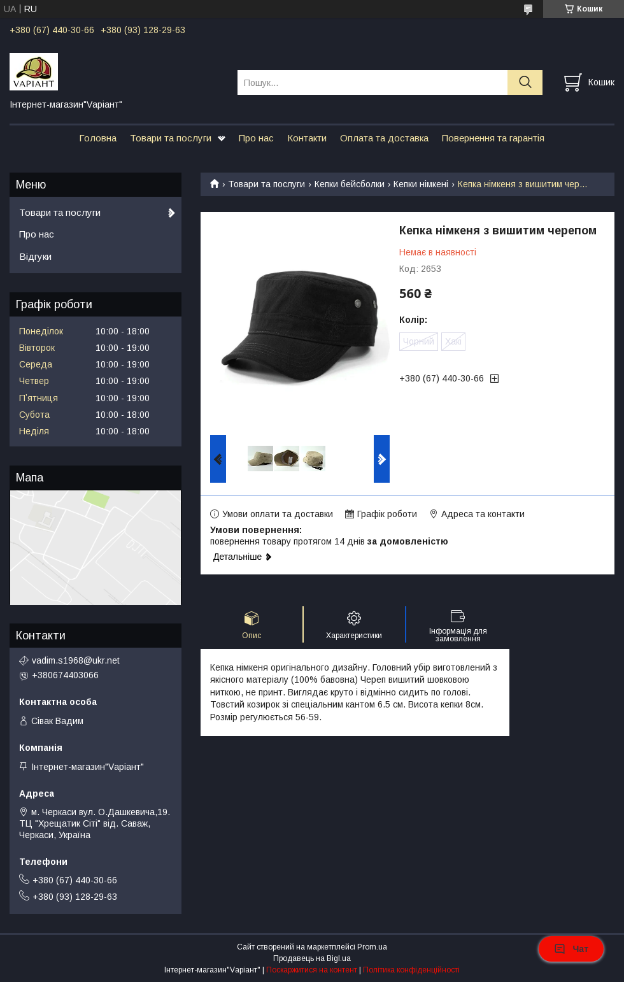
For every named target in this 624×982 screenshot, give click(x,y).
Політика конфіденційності (411, 969)
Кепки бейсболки (350, 184)
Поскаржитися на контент (311, 969)
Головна (98, 137)
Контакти (307, 137)
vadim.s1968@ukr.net (76, 660)
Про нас (256, 137)
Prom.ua (372, 947)
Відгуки (35, 256)
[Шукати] (524, 82)
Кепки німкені (421, 184)
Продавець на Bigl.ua (312, 958)
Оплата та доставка (384, 137)
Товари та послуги (170, 137)
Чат (571, 949)
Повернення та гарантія (493, 137)
